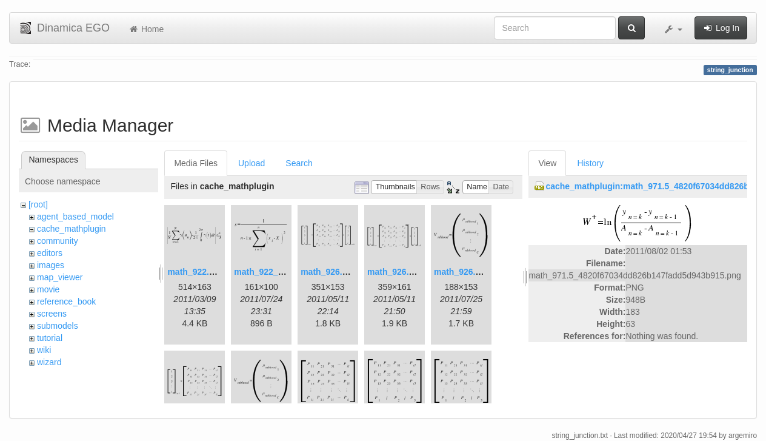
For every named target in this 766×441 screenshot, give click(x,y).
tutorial (49, 338)
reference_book (66, 301)
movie (48, 289)
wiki (44, 350)
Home (146, 29)
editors (49, 253)
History (590, 163)
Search (298, 163)
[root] (38, 204)
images (50, 265)
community (57, 241)
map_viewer (59, 277)
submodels (57, 326)
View (547, 163)
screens (52, 313)
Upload (251, 163)
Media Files (196, 163)
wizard (49, 362)
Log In (720, 28)
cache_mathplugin (71, 229)
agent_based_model (75, 216)
